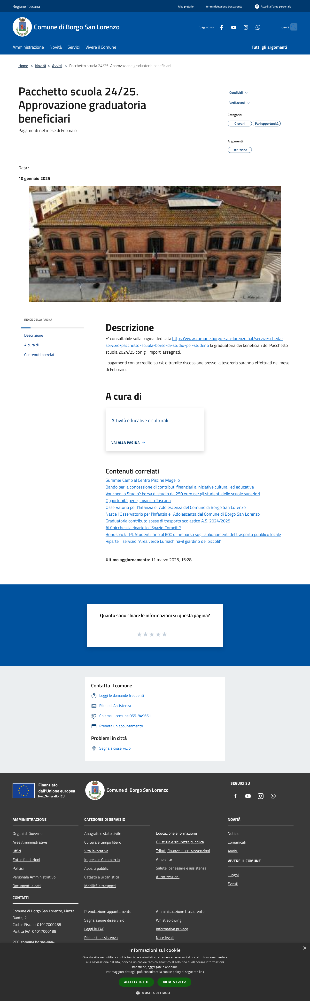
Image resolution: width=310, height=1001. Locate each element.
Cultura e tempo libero (102, 842)
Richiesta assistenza (101, 937)
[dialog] (155, 972)
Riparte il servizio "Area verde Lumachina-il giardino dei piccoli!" (164, 541)
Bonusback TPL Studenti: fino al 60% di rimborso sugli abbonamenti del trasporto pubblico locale (193, 534)
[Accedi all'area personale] (272, 6)
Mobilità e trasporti (100, 886)
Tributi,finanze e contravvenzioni (183, 851)
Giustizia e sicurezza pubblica (180, 842)
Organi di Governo (27, 833)
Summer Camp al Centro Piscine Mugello (143, 480)
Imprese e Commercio (102, 859)
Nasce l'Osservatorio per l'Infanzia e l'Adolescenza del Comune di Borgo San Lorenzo (183, 514)
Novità (40, 66)
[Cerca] (291, 27)
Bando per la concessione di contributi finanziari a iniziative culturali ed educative (180, 487)
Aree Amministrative (30, 842)
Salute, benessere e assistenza (181, 868)
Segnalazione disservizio (104, 920)
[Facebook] (212, 26)
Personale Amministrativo (34, 877)
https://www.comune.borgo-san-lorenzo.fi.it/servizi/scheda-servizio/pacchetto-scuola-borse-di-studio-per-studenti (194, 342)
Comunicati (237, 842)
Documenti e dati (27, 886)
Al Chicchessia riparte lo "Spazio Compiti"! (143, 527)
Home (23, 66)
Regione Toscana (26, 6)
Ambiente (164, 859)
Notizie (233, 833)
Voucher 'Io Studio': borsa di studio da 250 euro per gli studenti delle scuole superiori (183, 493)
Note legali (165, 937)
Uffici (17, 851)
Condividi (239, 93)
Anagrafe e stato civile (102, 833)
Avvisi (57, 66)
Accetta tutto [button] (136, 982)
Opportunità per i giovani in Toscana (138, 500)
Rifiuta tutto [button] (174, 982)
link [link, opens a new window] (201, 972)
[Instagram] (236, 26)
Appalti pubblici (96, 868)
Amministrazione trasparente (180, 911)
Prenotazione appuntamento (107, 911)
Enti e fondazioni (26, 859)
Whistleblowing (168, 920)
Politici (18, 868)
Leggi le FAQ (94, 929)
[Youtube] (224, 26)
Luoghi (233, 875)
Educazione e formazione (176, 833)
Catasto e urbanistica (101, 877)
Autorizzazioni (167, 877)
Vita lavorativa (96, 851)
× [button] (304, 948)
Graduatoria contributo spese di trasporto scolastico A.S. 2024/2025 (168, 521)
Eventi (233, 883)
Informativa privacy (172, 929)
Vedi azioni (240, 103)
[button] (155, 992)
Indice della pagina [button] (38, 319)
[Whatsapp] (248, 26)
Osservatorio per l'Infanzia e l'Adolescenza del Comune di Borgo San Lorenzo (176, 507)
